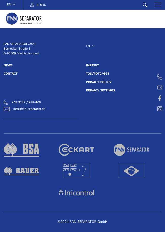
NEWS (8, 65)
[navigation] (11, 4)
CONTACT (10, 74)
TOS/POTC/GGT (98, 74)
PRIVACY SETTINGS (100, 90)
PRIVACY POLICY (99, 82)
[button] (157, 5)
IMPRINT (92, 65)
